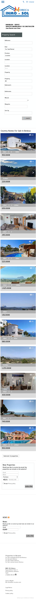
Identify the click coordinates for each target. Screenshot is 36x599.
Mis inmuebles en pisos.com (13, 582)
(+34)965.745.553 (11, 575)
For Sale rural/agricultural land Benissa (15, 557)
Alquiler (12, 581)
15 (31, 402)
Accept (9, 483)
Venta (7, 581)
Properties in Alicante (13, 556)
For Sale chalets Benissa (12, 560)
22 (31, 242)
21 (31, 135)
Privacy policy (11, 483)
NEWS (5, 517)
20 (31, 188)
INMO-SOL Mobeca (10, 568)
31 (31, 322)
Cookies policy (9, 593)
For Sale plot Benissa (11, 559)
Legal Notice (8, 587)
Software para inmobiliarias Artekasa (25, 597)
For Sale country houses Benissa (14, 562)
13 (31, 215)
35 (31, 428)
